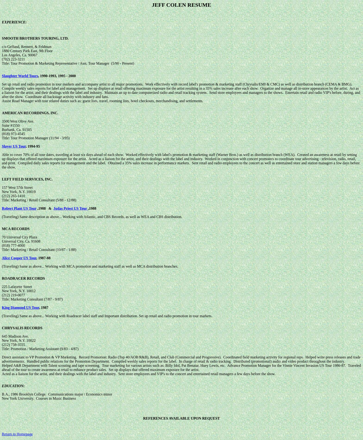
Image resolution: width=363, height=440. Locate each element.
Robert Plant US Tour (19, 208)
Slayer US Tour (14, 146)
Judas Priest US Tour (70, 208)
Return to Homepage (17, 434)
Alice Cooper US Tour (19, 258)
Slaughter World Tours (20, 76)
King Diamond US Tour (20, 308)
